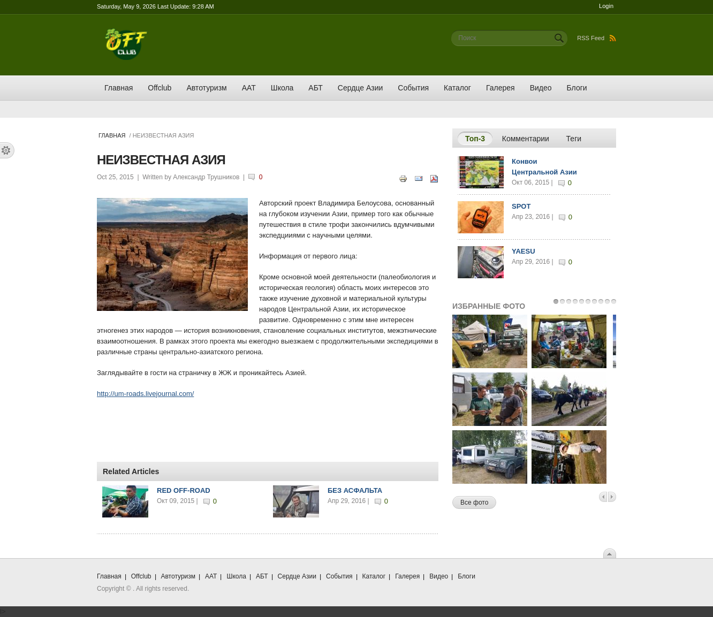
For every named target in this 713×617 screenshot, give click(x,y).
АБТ (315, 87)
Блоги (577, 87)
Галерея (500, 87)
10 (613, 301)
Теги (573, 138)
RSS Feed (596, 38)
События (413, 87)
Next (612, 497)
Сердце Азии (360, 87)
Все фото (474, 502)
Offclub (159, 87)
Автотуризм (206, 87)
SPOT (521, 206)
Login (606, 6)
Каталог (457, 87)
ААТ (249, 87)
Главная (118, 87)
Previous (603, 497)
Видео (541, 87)
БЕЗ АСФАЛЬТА (355, 490)
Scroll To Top (609, 553)
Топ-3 (478, 138)
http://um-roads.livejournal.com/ (145, 394)
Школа (282, 87)
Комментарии (525, 138)
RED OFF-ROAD (183, 490)
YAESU (523, 251)
